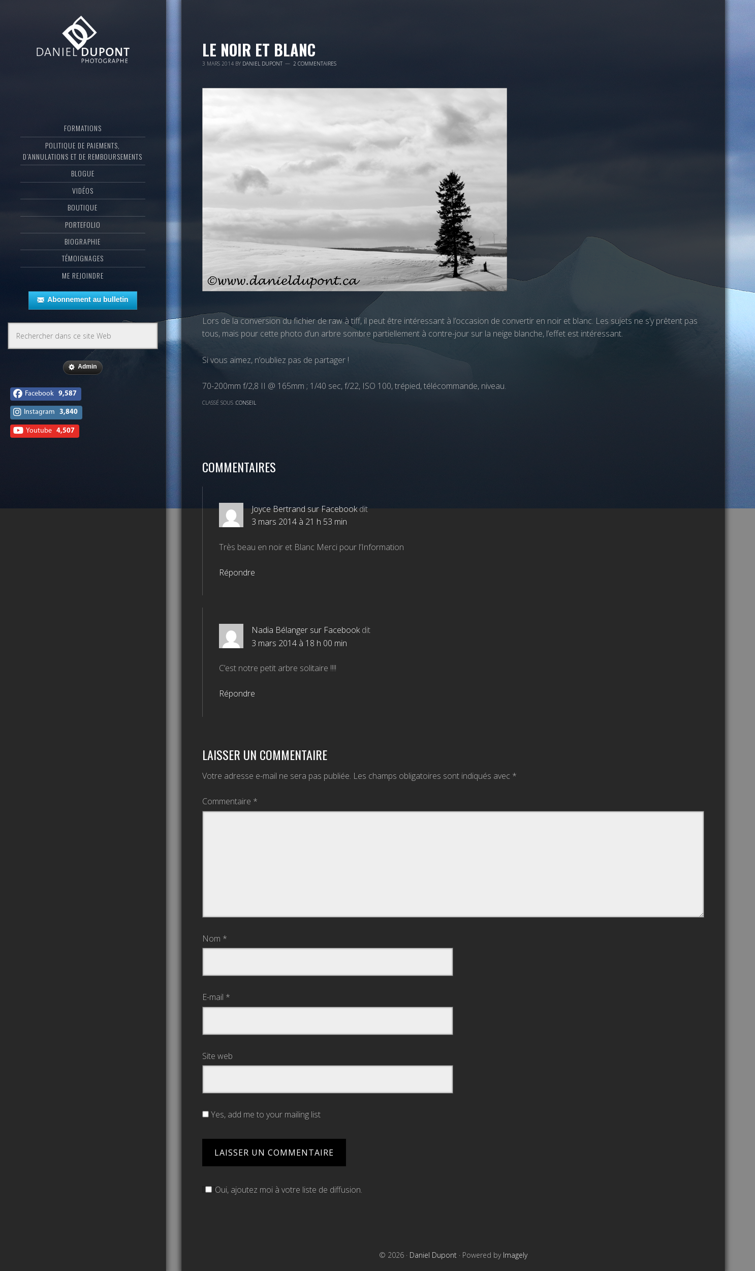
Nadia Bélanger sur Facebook (305, 630)
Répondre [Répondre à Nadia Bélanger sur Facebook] (237, 693)
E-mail (216, 997)
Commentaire (230, 801)
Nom (214, 938)
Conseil (246, 402)
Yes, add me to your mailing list (261, 1114)
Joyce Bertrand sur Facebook (304, 509)
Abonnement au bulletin (82, 314)
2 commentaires (314, 63)
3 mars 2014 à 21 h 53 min (299, 521)
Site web (217, 1056)
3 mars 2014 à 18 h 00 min (299, 643)
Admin (83, 382)
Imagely (515, 1255)
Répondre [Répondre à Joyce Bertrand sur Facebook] (237, 572)
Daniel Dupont (82, 48)
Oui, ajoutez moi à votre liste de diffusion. (282, 1189)
